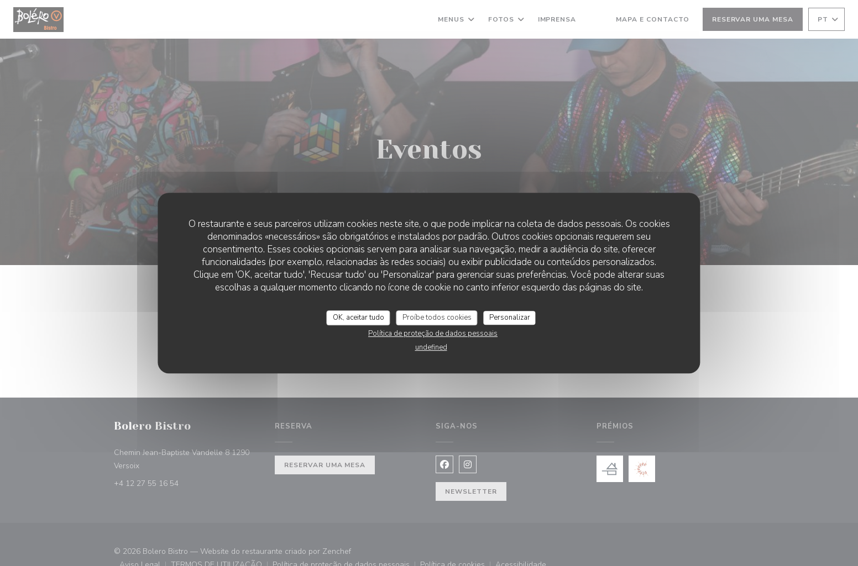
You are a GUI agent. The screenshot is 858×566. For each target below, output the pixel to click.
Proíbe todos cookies (437, 317)
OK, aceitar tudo (358, 317)
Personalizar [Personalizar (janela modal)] (509, 317)
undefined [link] (431, 347)
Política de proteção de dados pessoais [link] (433, 333)
